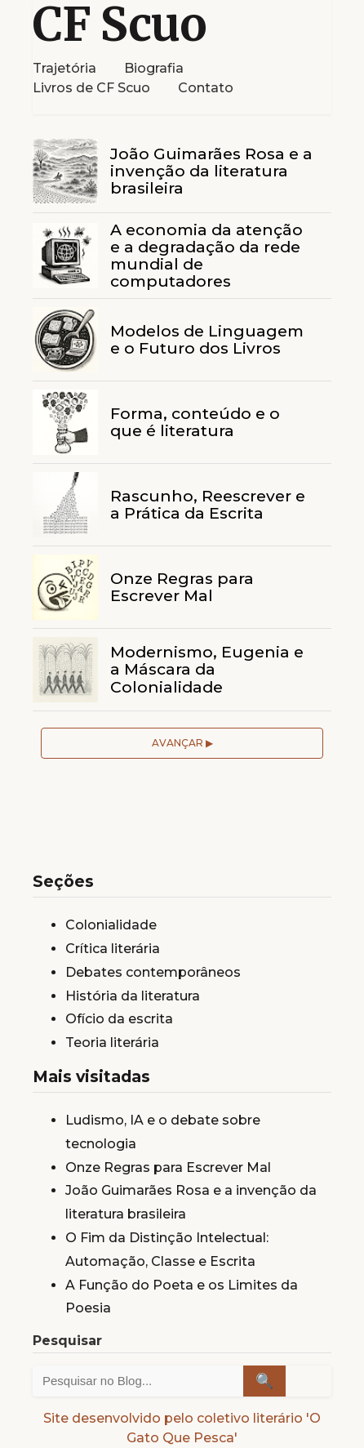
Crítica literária (112, 948)
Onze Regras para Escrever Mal (182, 586)
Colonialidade (111, 925)
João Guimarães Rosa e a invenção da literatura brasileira (211, 171)
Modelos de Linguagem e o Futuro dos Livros (207, 339)
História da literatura (132, 996)
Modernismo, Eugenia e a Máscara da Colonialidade (207, 669)
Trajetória (64, 68)
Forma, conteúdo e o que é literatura (195, 421)
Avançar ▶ (182, 743)
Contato (205, 88)
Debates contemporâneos (153, 972)
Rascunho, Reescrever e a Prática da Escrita (207, 504)
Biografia (154, 68)
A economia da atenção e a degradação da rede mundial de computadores (206, 255)
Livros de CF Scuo (91, 88)
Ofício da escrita (119, 1019)
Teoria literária (112, 1042)
